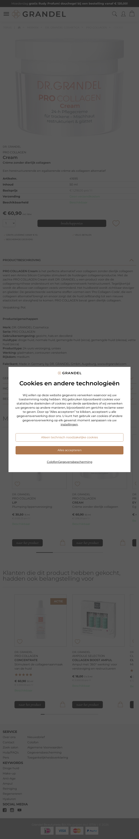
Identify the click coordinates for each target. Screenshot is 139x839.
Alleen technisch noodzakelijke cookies (69, 437)
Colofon (52, 462)
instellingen (69, 424)
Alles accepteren (70, 450)
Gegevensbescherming (75, 462)
